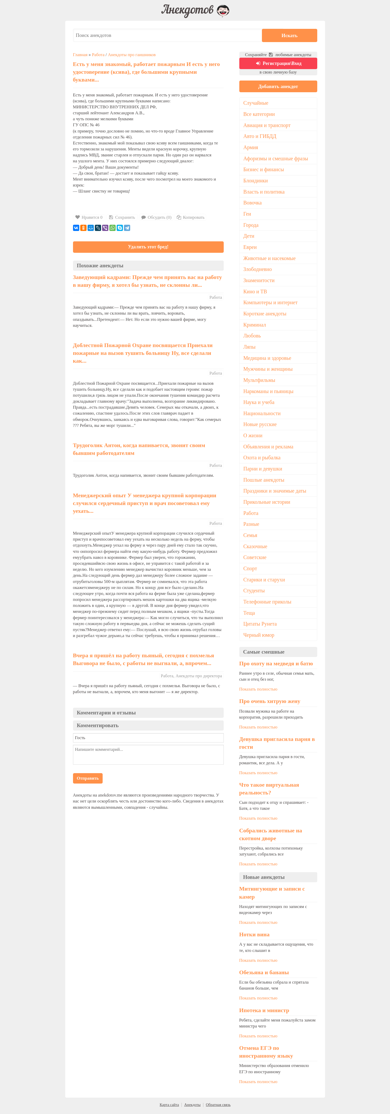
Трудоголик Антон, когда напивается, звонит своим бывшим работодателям (139, 450)
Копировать (190, 217)
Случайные (256, 104)
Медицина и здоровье (267, 359)
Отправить (88, 778)
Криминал (254, 326)
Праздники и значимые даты (275, 493)
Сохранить (121, 217)
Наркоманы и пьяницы (268, 393)
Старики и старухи (264, 582)
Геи (247, 215)
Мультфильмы (259, 381)
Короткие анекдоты (265, 315)
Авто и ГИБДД (260, 137)
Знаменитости (259, 281)
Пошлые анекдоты (264, 482)
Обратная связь (218, 1107)
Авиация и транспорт (267, 126)
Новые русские (260, 426)
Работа (98, 54)
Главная (80, 54)
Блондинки (255, 181)
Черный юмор (259, 637)
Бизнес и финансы (263, 170)
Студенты (254, 593)
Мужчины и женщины (268, 370)
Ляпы (249, 348)
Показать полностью (258, 691)
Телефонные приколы (267, 604)
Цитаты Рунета (260, 626)
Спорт (250, 571)
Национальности (262, 415)
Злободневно (257, 270)
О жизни (253, 437)
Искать (302, 35)
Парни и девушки (262, 470)
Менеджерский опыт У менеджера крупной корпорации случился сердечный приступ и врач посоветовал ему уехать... (144, 503)
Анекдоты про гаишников (132, 54)
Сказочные (255, 548)
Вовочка (252, 204)
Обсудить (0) (156, 217)
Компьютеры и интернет (270, 304)
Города (251, 226)
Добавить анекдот (278, 86)
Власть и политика (264, 192)
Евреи (250, 248)
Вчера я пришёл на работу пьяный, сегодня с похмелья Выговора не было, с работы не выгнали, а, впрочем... (143, 660)
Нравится (89, 217)
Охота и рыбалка (262, 459)
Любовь (252, 337)
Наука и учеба (259, 404)
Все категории (259, 114)
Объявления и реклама (268, 448)
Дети (249, 237)
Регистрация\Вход (278, 63)
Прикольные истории (267, 504)
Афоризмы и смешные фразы (276, 159)
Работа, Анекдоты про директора (191, 676)
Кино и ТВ (255, 292)
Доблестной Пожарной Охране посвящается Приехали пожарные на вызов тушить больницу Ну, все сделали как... (143, 353)
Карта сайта (169, 1107)
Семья (250, 537)
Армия (250, 148)
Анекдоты (192, 1107)
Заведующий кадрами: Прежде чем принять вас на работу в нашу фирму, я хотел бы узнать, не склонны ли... (147, 282)
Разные (251, 526)
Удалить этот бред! (148, 247)
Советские (255, 559)
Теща (249, 615)
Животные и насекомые (269, 259)
